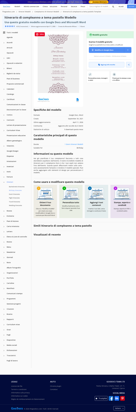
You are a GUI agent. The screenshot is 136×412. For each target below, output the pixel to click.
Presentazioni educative (16, 135)
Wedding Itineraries (15, 205)
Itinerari (10, 182)
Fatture (10, 177)
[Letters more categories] (4, 231)
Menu (9, 247)
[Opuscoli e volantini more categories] (4, 63)
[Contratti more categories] (4, 120)
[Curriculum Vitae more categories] (4, 130)
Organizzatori (12, 273)
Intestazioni (11, 161)
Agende (10, 37)
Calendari (10, 89)
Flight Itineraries (14, 198)
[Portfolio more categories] (4, 278)
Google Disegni (12, 151)
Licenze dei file (16, 386)
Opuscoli (10, 53)
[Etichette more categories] (4, 216)
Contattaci (54, 389)
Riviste (9, 211)
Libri (8, 58)
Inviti (9, 172)
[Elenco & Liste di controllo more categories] (4, 237)
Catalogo (10, 94)
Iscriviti (131, 6)
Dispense (10, 156)
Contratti (10, 120)
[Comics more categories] (4, 115)
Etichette (10, 216)
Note (9, 262)
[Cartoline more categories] (4, 283)
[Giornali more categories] (4, 257)
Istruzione (53, 6)
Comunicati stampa (14, 293)
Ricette (9, 314)
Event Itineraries (14, 194)
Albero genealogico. (14, 141)
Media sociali (12, 345)
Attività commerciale (31, 6)
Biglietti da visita (13, 73)
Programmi (11, 299)
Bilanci (9, 68)
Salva (40, 34)
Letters (9, 231)
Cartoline (10, 283)
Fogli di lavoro (12, 361)
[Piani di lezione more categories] (4, 221)
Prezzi (83, 6)
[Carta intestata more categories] (4, 226)
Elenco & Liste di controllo (17, 237)
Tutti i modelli (10, 32)
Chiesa (45, 6)
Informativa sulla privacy (20, 393)
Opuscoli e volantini (14, 63)
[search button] (113, 6)
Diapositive (11, 340)
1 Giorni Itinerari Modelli (74, 144)
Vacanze (74, 6)
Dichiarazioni (12, 350)
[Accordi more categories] (4, 42)
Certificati (11, 99)
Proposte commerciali (15, 84)
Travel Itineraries (14, 202)
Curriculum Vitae (13, 130)
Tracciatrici (11, 355)
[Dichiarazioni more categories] (4, 350)
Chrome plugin (55, 386)
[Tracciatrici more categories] (4, 355)
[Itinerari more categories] (4, 182)
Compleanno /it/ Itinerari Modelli (47, 12)
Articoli (9, 48)
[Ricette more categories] (4, 314)
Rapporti (10, 319)
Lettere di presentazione (16, 125)
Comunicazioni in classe (16, 104)
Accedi (121, 6)
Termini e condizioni (19, 389)
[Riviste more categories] (4, 211)
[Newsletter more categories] (4, 252)
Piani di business (13, 79)
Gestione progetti (14, 304)
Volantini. (10, 146)
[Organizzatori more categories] (4, 273)
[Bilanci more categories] (4, 68)
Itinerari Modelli (25, 12)
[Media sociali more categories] (4, 345)
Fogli (8, 335)
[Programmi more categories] (4, 299)
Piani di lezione (12, 221)
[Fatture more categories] (4, 177)
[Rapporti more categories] (4, 319)
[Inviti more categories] (4, 172)
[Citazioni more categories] (4, 309)
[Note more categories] (4, 262)
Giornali (10, 257)
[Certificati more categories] (4, 99)
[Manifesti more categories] (4, 288)
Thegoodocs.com (8, 12)
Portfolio (10, 278)
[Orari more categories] (4, 330)
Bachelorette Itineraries (17, 187)
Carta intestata (13, 226)
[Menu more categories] (4, 247)
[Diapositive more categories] (4, 340)
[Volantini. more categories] (4, 146)
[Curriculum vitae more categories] (4, 324)
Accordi (9, 42)
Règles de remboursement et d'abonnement (27, 399)
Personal (64, 6)
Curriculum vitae (13, 324)
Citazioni (10, 309)
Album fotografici (14, 268)
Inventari (10, 166)
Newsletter (11, 252)
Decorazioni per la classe (16, 110)
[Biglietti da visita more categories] (4, 73)
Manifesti (10, 288)
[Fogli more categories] (4, 335)
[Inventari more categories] (4, 166)
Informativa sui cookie (19, 396)
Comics (9, 115)
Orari (9, 330)
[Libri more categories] (4, 58)
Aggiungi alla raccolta (106, 65)
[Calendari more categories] (4, 89)
